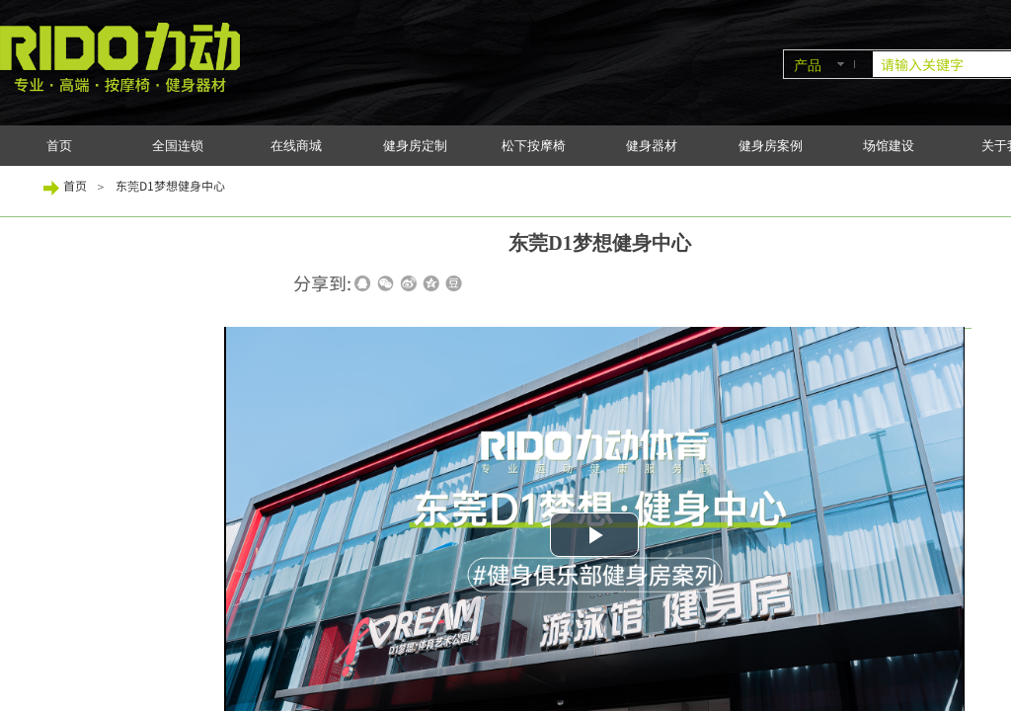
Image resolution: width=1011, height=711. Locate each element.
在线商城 (296, 145)
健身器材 (651, 145)
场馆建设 (888, 145)
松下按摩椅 (534, 145)
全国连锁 (177, 145)
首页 (59, 145)
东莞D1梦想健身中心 (170, 185)
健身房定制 (415, 145)
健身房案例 (771, 145)
